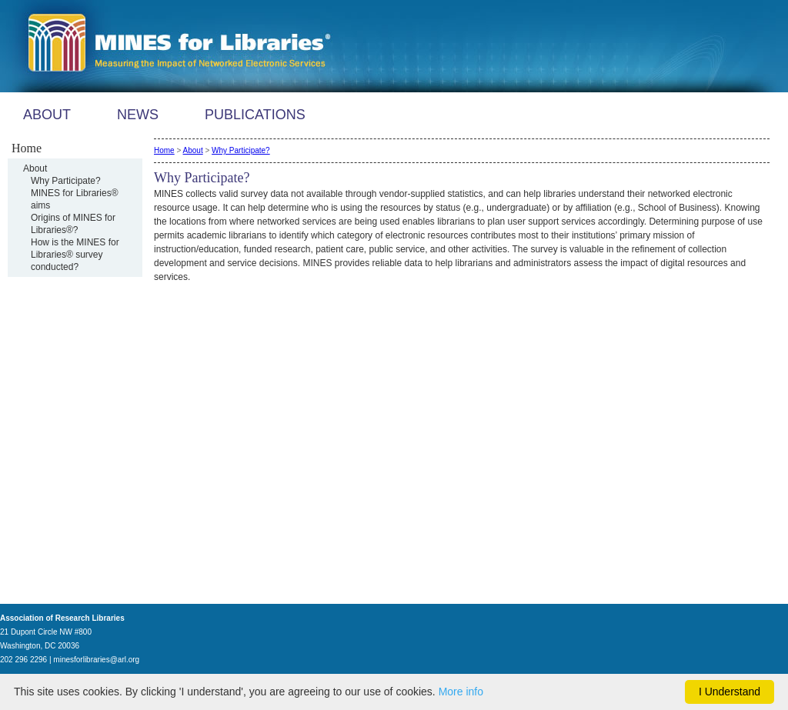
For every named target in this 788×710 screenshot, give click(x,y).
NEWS (138, 114)
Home (164, 150)
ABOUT (47, 114)
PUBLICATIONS (255, 114)
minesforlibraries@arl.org (96, 659)
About (35, 168)
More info (461, 691)
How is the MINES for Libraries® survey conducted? (75, 254)
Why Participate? (66, 180)
